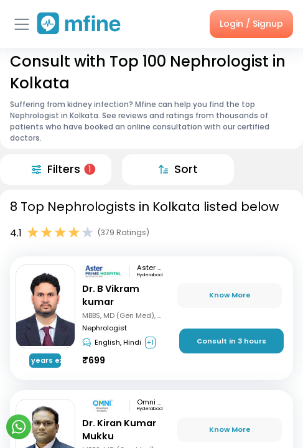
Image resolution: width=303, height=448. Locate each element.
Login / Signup (251, 23)
